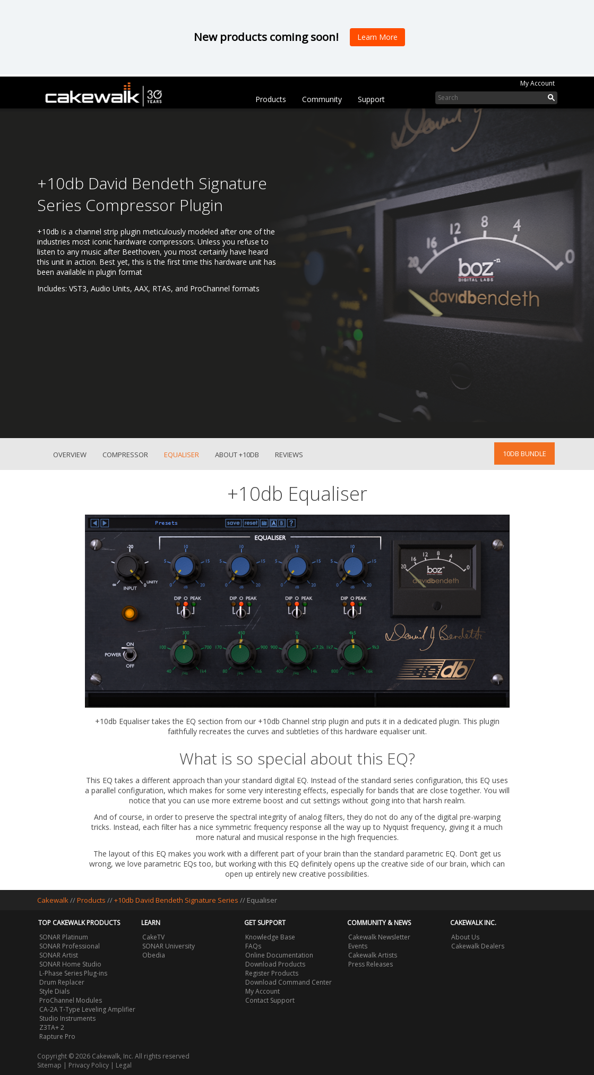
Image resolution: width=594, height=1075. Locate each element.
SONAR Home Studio (70, 964)
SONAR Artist (58, 955)
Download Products (275, 964)
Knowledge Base (270, 937)
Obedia (153, 955)
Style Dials (54, 991)
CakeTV (153, 937)
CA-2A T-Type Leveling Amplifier (87, 1009)
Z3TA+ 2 (51, 1027)
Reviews (289, 454)
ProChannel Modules (70, 1000)
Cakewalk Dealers (477, 946)
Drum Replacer (61, 982)
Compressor (125, 454)
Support (371, 99)
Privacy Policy (88, 1065)
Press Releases (370, 964)
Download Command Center (288, 982)
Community (322, 99)
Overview (70, 454)
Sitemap (49, 1065)
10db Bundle (524, 453)
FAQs (253, 946)
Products (270, 99)
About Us (465, 937)
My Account (537, 83)
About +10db (237, 454)
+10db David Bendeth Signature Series (176, 900)
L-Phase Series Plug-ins (73, 973)
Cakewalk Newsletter (379, 937)
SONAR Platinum (63, 937)
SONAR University (168, 946)
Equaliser (181, 454)
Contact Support (270, 1000)
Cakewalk (52, 900)
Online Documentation (279, 955)
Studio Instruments (67, 1018)
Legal (124, 1065)
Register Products (271, 973)
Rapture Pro (57, 1036)
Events (357, 946)
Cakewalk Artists (372, 955)
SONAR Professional (69, 946)
